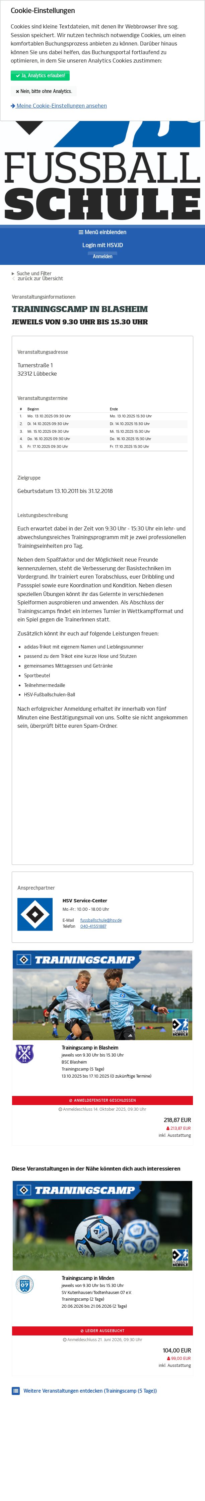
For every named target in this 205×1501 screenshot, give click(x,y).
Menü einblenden (102, 232)
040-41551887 (93, 926)
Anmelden (102, 256)
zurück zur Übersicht (40, 279)
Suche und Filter (34, 274)
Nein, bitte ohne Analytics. (44, 91)
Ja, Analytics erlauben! (40, 75)
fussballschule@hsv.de (101, 920)
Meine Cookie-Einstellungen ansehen (59, 106)
